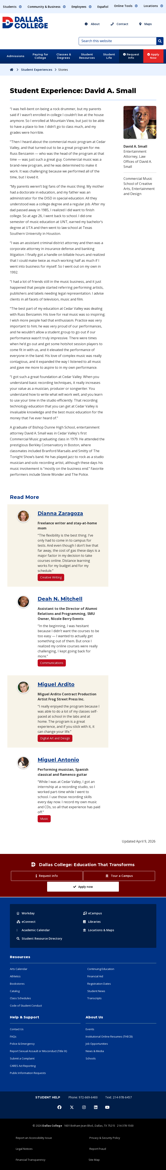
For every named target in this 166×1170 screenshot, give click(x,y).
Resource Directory (39, 938)
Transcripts (94, 998)
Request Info (131, 56)
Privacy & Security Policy (104, 1138)
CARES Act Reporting (23, 1066)
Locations (98, 930)
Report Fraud (97, 1149)
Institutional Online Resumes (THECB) (109, 1036)
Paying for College (40, 56)
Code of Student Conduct (26, 1005)
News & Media (95, 1051)
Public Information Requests (28, 1073)
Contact (119, 24)
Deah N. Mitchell (60, 599)
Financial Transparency (30, 1160)
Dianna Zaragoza (60, 513)
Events (90, 1029)
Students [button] (12, 7)
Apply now (83, 887)
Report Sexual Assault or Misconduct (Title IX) (38, 1051)
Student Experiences (36, 70)
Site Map (94, 1160)
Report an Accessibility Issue (34, 1138)
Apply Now (153, 56)
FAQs (13, 1036)
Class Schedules (20, 998)
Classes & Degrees (63, 56)
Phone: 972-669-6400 (83, 1097)
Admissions (15, 56)
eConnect (26, 922)
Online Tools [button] (126, 6)
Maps (145, 24)
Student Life (109, 56)
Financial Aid (95, 976)
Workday (26, 913)
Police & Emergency (22, 1044)
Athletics (15, 976)
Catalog (15, 991)
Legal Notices (24, 1149)
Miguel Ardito (56, 684)
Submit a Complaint (22, 1058)
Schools (91, 1058)
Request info (47, 876)
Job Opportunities (97, 1044)
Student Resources (87, 56)
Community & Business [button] (47, 7)
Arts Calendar (18, 969)
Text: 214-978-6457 (118, 1097)
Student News (96, 991)
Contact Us (17, 1029)
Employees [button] (82, 7)
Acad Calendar (33, 930)
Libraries (92, 922)
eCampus (92, 913)
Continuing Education (100, 969)
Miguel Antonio (58, 760)
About (92, 24)
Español (102, 7)
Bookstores (17, 984)
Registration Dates (99, 984)
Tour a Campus (119, 876)
